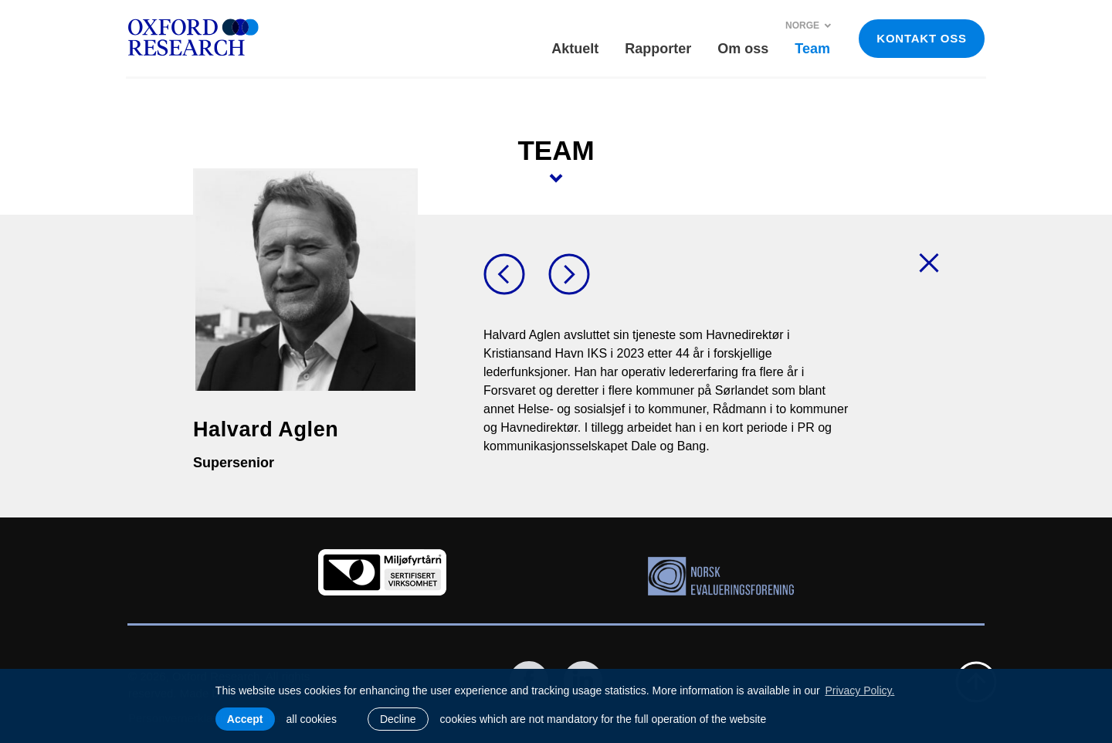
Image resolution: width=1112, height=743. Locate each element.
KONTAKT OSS (921, 38)
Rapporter (658, 48)
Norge (808, 25)
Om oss (742, 48)
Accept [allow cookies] (245, 719)
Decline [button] (398, 719)
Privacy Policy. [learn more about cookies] (859, 690)
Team (812, 48)
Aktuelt (574, 48)
